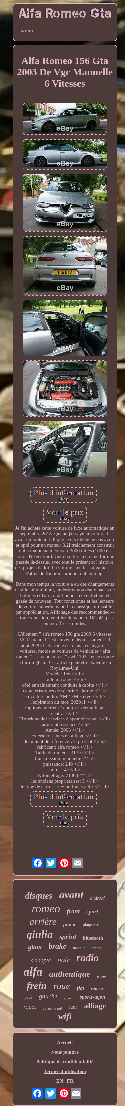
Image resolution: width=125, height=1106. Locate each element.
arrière (42, 921)
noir (63, 959)
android (97, 898)
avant (71, 895)
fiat (80, 988)
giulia (40, 934)
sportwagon (92, 997)
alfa (33, 971)
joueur (101, 977)
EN (59, 1081)
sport (92, 911)
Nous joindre (65, 1052)
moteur (79, 947)
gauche (48, 996)
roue (61, 986)
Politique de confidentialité (65, 1061)
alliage (95, 1005)
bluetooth (93, 937)
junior (69, 924)
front (73, 911)
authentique (69, 973)
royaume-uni (52, 1008)
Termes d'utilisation (65, 1071)
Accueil (65, 1042)
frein (37, 985)
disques (39, 896)
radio (87, 958)
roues (29, 1006)
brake (57, 946)
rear (73, 1007)
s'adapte (41, 960)
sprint (67, 936)
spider (68, 998)
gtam (35, 946)
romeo (46, 908)
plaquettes (91, 924)
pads (28, 997)
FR (70, 1081)
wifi (64, 1016)
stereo (97, 948)
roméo (97, 988)
